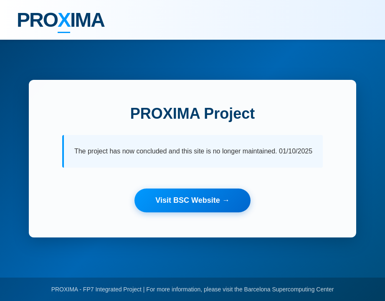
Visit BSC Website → (192, 200)
